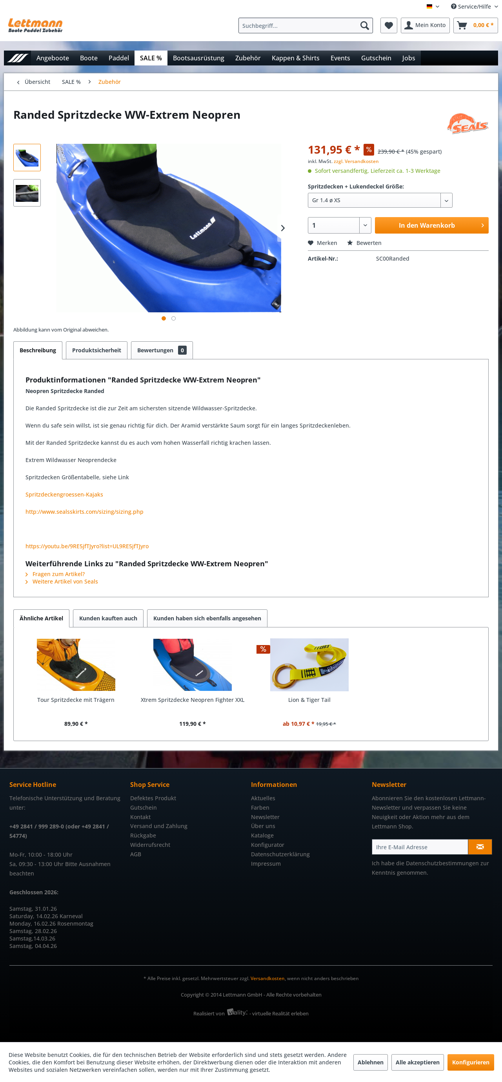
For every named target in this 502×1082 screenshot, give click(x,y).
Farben (260, 807)
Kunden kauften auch (108, 618)
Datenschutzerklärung (280, 854)
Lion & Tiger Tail (309, 699)
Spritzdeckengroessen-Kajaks (64, 494)
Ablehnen (371, 1062)
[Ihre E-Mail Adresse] (420, 847)
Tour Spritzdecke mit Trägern (76, 699)
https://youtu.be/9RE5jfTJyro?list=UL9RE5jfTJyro (87, 546)
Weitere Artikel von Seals (61, 581)
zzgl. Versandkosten (356, 161)
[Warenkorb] (475, 25)
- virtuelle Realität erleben (279, 1013)
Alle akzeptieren (418, 1062)
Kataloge (262, 835)
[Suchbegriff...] (305, 25)
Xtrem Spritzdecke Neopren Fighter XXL (192, 699)
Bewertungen (162, 350)
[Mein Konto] (425, 25)
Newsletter (265, 817)
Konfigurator (267, 844)
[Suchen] (364, 25)
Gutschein (143, 807)
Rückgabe (143, 835)
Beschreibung (38, 350)
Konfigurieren (470, 1062)
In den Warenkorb (441, 224)
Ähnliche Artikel (41, 618)
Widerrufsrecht (150, 844)
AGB (135, 854)
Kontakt (140, 817)
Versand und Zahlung (158, 826)
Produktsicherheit (96, 350)
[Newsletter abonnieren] (480, 847)
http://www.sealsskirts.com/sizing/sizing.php (84, 511)
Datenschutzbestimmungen (442, 863)
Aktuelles (263, 798)
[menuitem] (307, 25)
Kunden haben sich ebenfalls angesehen (207, 618)
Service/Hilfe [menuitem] (472, 6)
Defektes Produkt (153, 798)
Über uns (263, 826)
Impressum (266, 863)
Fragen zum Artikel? (55, 574)
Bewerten (364, 242)
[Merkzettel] (388, 25)
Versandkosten (268, 978)
